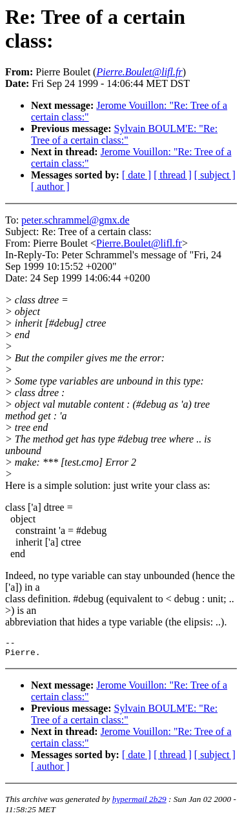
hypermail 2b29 (139, 803)
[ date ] (136, 174)
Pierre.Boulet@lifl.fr (139, 243)
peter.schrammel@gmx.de (75, 219)
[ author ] (50, 186)
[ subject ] (215, 174)
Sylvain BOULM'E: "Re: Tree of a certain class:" (124, 134)
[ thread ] (173, 174)
